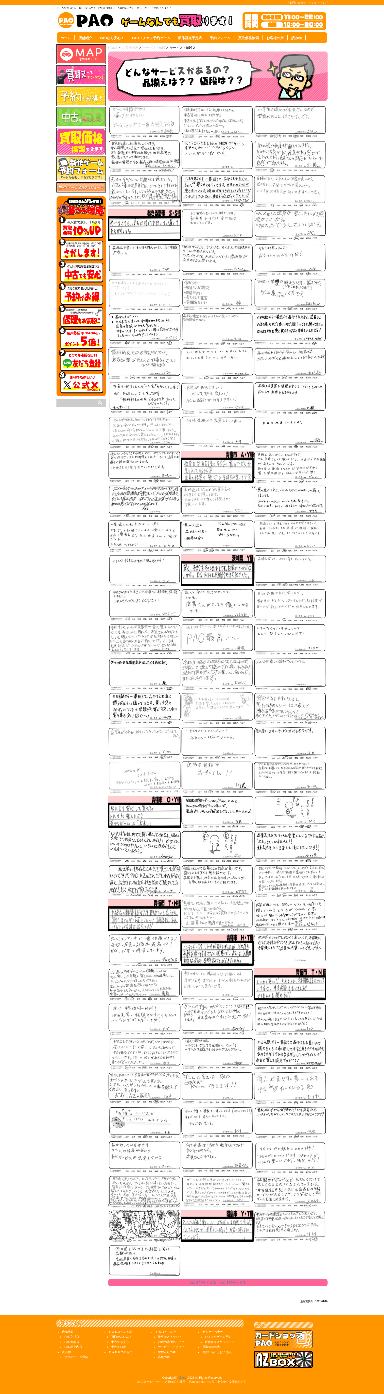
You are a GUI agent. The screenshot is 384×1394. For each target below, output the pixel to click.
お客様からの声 (166, 1332)
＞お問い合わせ (296, 2)
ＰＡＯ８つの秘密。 (122, 1352)
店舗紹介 (85, 38)
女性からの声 (167, 1352)
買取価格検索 (248, 38)
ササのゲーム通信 (76, 1357)
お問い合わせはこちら (217, 1352)
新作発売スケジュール (219, 1342)
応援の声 (164, 1357)
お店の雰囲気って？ (171, 1342)
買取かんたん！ (121, 1337)
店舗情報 (68, 1332)
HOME (113, 48)
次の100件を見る (233, 1283)
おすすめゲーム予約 (218, 1337)
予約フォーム (220, 38)
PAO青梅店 (71, 1342)
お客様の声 (275, 38)
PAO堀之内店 (73, 1347)
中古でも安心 (120, 1342)
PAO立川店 (71, 1337)
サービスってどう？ (171, 1347)
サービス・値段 (154, 48)
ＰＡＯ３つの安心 (120, 1332)
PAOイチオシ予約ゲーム (151, 38)
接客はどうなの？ (170, 1337)
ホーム (65, 38)
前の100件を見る (203, 1283)
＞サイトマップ (318, 2)
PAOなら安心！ (112, 38)
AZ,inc (182, 1377)
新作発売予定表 (190, 38)
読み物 (296, 38)
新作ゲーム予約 (212, 1332)
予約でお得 (118, 1347)
